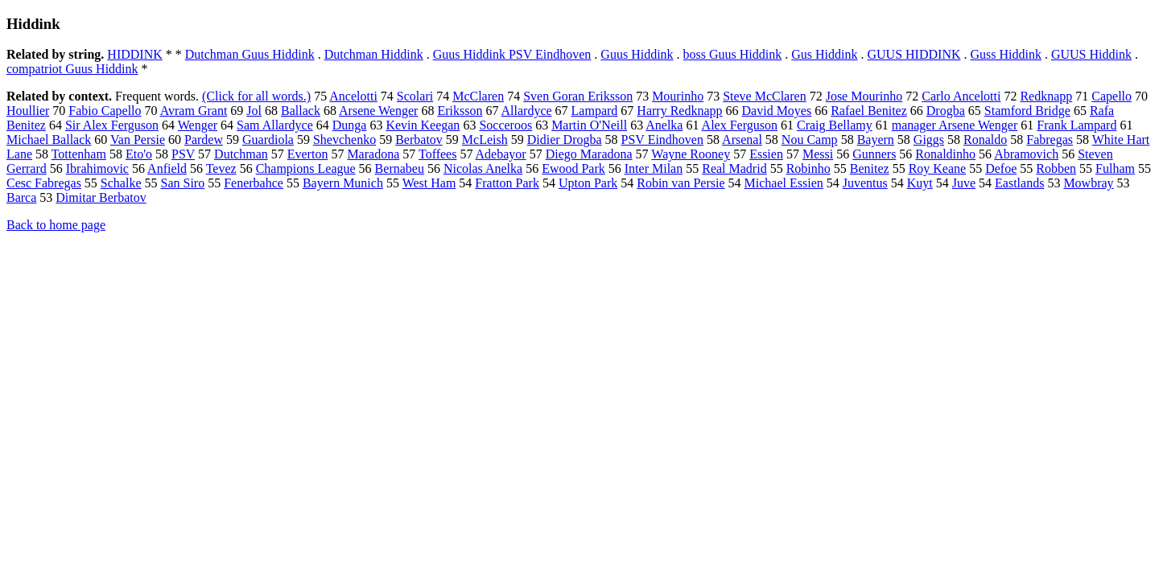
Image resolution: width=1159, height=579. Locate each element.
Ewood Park (573, 168)
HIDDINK (134, 54)
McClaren (478, 96)
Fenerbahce (253, 183)
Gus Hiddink (824, 54)
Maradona (373, 154)
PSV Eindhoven (662, 139)
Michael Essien (783, 183)
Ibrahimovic (97, 168)
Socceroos (505, 125)
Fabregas (1049, 139)
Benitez (869, 168)
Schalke (121, 183)
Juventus (865, 183)
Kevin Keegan (423, 125)
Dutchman (241, 154)
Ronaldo (985, 139)
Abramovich (1026, 154)
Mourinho (677, 96)
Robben (1056, 168)
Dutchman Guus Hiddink (250, 54)
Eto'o (139, 154)
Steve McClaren (764, 96)
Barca (21, 197)
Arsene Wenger (378, 110)
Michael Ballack (48, 139)
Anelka (664, 125)
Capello (1111, 96)
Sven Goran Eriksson (578, 96)
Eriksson (459, 110)
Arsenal (742, 139)
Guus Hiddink (636, 54)
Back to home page (55, 225)
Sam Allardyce (275, 125)
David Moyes (777, 110)
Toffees (437, 154)
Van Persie (137, 139)
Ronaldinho (945, 154)
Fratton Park (507, 183)
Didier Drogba (564, 139)
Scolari (415, 96)
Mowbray (1088, 183)
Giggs (929, 139)
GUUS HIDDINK (914, 54)
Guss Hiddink (1006, 54)
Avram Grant (194, 110)
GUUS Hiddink (1091, 54)
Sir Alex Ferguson (112, 125)
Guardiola (268, 139)
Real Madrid (734, 168)
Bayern (875, 139)
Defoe (1001, 168)
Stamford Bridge (1027, 110)
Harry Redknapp (679, 110)
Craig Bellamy (834, 125)
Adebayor (501, 154)
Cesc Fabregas (43, 183)
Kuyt (920, 183)
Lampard (594, 110)
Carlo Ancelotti (961, 96)
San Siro (183, 183)
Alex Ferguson (739, 125)
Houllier (27, 110)
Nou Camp (810, 139)
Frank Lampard (1076, 125)
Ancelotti (353, 96)
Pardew (203, 139)
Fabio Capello (104, 110)
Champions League (306, 168)
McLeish (485, 139)
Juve (963, 183)
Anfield (167, 168)
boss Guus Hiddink (732, 54)
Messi (817, 154)
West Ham (429, 183)
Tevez (221, 168)
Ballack (300, 110)
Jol (254, 110)
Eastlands (1019, 183)
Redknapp (1046, 96)
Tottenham (79, 154)
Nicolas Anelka (482, 168)
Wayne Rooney (690, 154)
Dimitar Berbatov (101, 197)
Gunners (874, 154)
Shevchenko (344, 139)
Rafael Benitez (869, 110)
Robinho (808, 168)
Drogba (945, 110)
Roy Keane (938, 168)
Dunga (349, 125)
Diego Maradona (589, 154)
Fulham (1115, 168)
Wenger (197, 125)
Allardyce (526, 110)
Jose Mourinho (864, 96)
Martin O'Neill (589, 125)
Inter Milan (654, 168)
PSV (183, 154)
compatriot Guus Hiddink (72, 69)
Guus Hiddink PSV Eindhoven (512, 54)
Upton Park (588, 183)
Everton (307, 154)
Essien (766, 154)
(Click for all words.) (256, 96)
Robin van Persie (680, 183)
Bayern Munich (343, 183)
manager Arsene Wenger (955, 125)
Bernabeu (399, 168)
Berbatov (419, 139)
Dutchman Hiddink (373, 54)
